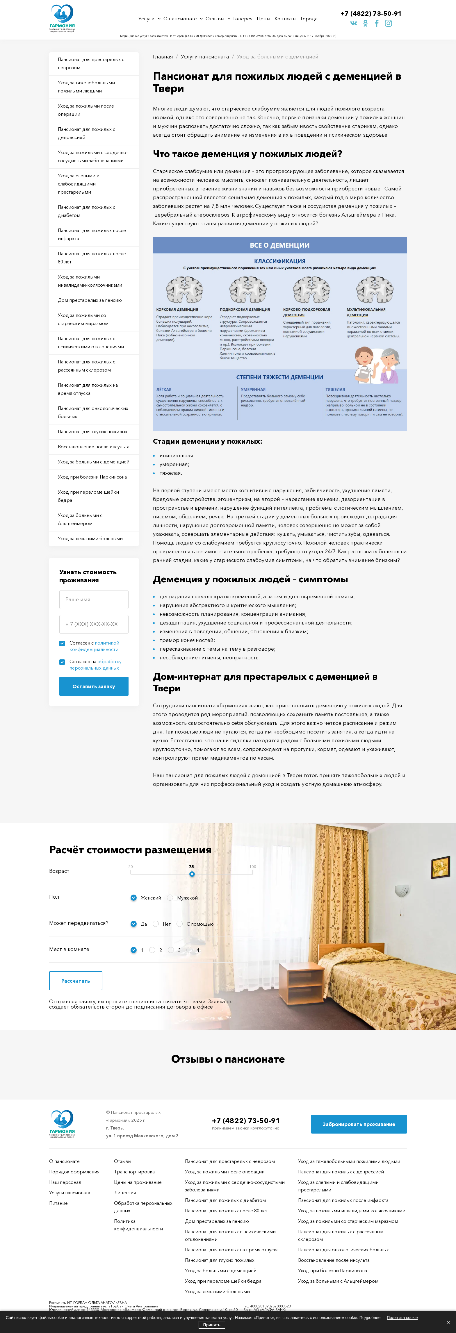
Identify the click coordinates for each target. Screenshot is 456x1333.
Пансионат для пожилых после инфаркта (92, 234)
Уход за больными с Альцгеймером (80, 519)
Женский (151, 898)
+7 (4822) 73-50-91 (371, 13)
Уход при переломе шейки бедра (88, 496)
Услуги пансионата (205, 56)
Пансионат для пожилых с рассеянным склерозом (86, 366)
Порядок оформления (74, 1172)
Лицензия (125, 1192)
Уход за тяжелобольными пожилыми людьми (86, 87)
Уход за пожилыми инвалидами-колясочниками (90, 281)
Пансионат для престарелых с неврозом (91, 63)
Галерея (243, 18)
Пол (54, 897)
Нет (167, 924)
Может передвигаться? (78, 923)
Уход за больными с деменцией (93, 462)
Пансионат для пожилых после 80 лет (92, 258)
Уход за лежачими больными (90, 538)
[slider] (192, 874)
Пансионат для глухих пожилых (92, 431)
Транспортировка (134, 1172)
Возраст (59, 871)
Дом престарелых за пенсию (90, 300)
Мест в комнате (69, 949)
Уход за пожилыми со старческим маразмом (83, 319)
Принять (211, 1325)
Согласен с (94, 646)
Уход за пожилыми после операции (86, 110)
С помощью (200, 924)
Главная (163, 56)
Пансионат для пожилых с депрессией (86, 133)
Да (144, 924)
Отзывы (215, 18)
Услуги (146, 18)
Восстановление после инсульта (93, 446)
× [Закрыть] (448, 1322)
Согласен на (96, 665)
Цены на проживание (138, 1182)
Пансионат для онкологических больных (93, 412)
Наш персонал (65, 1182)
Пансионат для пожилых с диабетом (86, 211)
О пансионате (180, 18)
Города (309, 18)
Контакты (286, 18)
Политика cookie (402, 1317)
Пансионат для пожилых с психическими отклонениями (91, 342)
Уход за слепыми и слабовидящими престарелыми (78, 184)
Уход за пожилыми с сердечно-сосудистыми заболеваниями (93, 156)
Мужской (187, 898)
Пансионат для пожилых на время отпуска (88, 389)
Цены (263, 18)
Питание (58, 1203)
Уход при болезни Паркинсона (92, 477)
